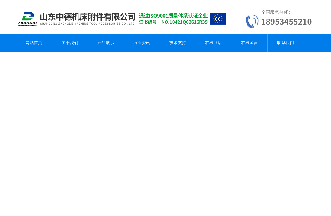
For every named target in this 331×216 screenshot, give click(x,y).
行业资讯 (141, 42)
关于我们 (69, 42)
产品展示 (105, 42)
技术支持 (177, 42)
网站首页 (33, 42)
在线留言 (249, 42)
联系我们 (285, 42)
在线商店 (213, 42)
